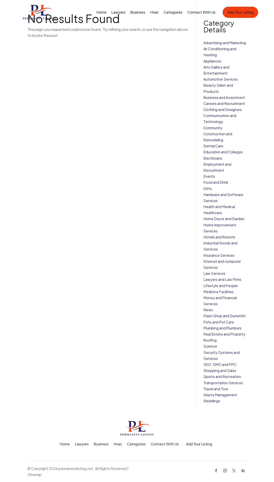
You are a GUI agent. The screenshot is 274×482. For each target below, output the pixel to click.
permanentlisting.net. (76, 468)
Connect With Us (201, 12)
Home (101, 12)
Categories (173, 12)
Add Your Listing (240, 12)
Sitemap (34, 474)
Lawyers (118, 12)
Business (137, 12)
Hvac (154, 12)
